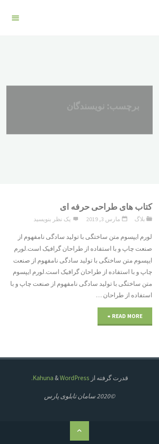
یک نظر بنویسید (52, 219)
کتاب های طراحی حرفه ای (106, 207)
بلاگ (139, 219)
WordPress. (60, 378)
